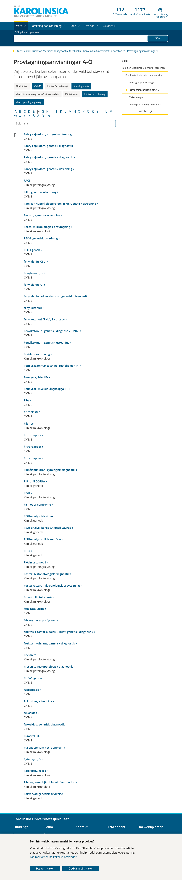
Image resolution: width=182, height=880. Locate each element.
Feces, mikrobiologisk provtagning (47, 227)
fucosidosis (31, 690)
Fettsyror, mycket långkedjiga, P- (46, 389)
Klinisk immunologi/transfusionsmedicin (37, 94)
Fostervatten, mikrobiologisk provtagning (52, 585)
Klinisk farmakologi (57, 86)
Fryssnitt (30, 655)
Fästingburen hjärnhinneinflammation (49, 782)
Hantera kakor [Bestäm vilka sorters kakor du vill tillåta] (45, 868)
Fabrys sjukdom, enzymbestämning (48, 134)
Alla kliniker (22, 86)
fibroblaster (32, 412)
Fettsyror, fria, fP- (36, 377)
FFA (26, 400)
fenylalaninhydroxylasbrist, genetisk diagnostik (55, 296)
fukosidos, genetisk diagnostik (44, 724)
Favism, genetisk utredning (42, 215)
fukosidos (30, 713)
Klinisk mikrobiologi (95, 94)
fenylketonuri (33, 308)
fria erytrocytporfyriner (40, 620)
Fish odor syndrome (37, 504)
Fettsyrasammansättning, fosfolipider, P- (51, 366)
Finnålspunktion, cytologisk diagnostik (49, 470)
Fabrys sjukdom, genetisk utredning (48, 169)
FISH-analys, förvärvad (39, 516)
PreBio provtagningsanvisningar (145, 104)
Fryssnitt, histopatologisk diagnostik (48, 666)
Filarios (29, 423)
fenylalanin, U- (33, 285)
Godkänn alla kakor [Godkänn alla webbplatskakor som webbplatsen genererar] (81, 868)
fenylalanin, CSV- (35, 261)
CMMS (37, 86)
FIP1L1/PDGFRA (34, 481)
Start (19, 51)
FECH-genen (32, 250)
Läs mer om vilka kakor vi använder (53, 857)
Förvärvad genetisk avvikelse (43, 794)
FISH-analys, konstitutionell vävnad (47, 528)
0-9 (47, 116)
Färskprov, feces (35, 771)
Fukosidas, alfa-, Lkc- (38, 701)
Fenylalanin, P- (33, 273)
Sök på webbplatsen (28, 38)
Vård (27, 51)
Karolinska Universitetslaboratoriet (104, 51)
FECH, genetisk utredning (41, 238)
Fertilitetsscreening (37, 354)
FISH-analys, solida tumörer (42, 539)
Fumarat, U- (32, 736)
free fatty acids (34, 609)
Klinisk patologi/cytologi (29, 102)
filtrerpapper (32, 435)
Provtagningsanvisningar (142, 51)
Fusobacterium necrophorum (43, 747)
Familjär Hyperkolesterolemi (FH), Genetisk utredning (60, 203)
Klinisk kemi (71, 94)
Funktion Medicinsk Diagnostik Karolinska (56, 51)
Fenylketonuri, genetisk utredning (46, 342)
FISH (27, 493)
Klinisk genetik (81, 86)
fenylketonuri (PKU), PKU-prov (44, 319)
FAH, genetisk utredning (40, 192)
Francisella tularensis (38, 597)
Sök (157, 38)
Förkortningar (136, 97)
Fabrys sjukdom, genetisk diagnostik (48, 146)
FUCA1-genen (33, 678)
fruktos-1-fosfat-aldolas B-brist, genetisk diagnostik (58, 632)
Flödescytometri (35, 562)
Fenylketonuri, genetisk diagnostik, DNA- (51, 331)
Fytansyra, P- (32, 759)
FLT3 (27, 551)
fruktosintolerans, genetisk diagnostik (49, 643)
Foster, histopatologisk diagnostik (46, 574)
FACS (27, 180)
